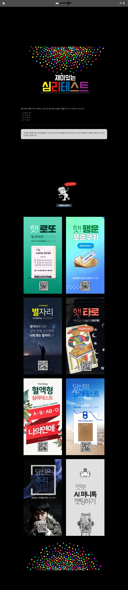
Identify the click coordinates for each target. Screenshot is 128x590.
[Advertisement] (64, 26)
